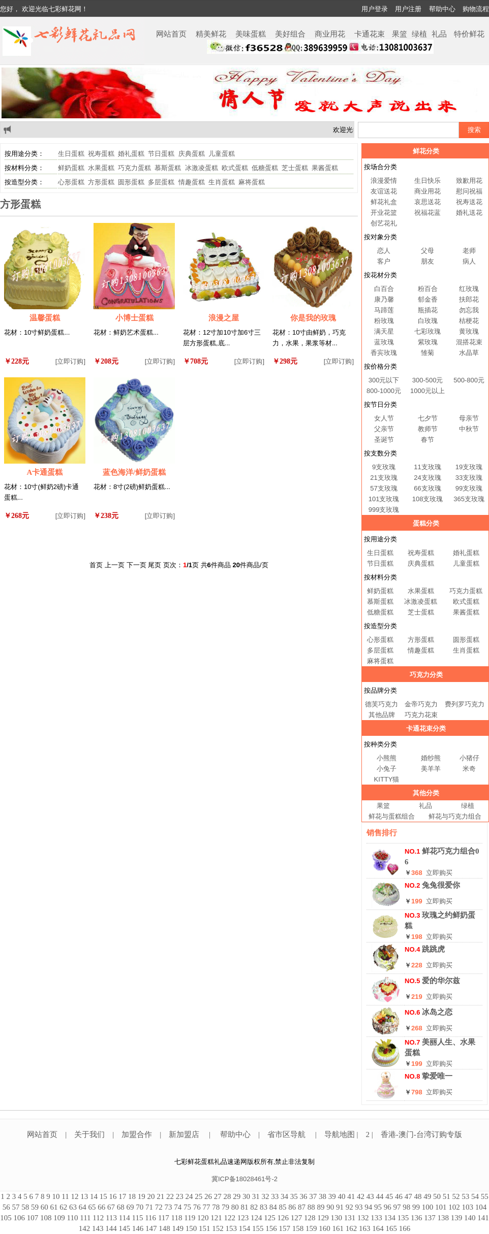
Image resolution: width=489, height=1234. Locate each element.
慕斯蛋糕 (168, 168)
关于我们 (89, 1134)
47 (408, 1196)
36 (303, 1196)
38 (322, 1196)
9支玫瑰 (383, 467)
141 (483, 1218)
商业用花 (330, 34)
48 (417, 1196)
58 (25, 1207)
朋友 (427, 261)
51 (446, 1196)
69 (130, 1207)
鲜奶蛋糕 (71, 168)
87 (301, 1207)
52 (456, 1196)
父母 (427, 250)
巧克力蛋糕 (134, 168)
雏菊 (427, 352)
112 (98, 1218)
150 (191, 1228)
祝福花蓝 (427, 212)
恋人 (383, 250)
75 (187, 1207)
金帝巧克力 (421, 704)
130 (336, 1218)
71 (149, 1207)
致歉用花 (469, 180)
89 (321, 1207)
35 (294, 1196)
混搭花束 (469, 342)
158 (298, 1228)
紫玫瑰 (428, 342)
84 (273, 1207)
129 (323, 1218)
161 (338, 1228)
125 (270, 1218)
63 (73, 1207)
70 (139, 1207)
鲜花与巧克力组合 (455, 816)
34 (284, 1196)
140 (470, 1218)
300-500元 (427, 380)
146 (138, 1228)
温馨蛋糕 (44, 318)
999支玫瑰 (384, 509)
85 (283, 1207)
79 (225, 1207)
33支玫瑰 (468, 477)
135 (403, 1218)
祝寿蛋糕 (101, 153)
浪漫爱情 (384, 180)
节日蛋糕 (161, 153)
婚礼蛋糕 (131, 153)
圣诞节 (384, 439)
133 (376, 1218)
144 (111, 1228)
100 (428, 1207)
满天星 (384, 331)
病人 (469, 261)
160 (324, 1228)
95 (378, 1207)
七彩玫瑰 (427, 331)
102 (454, 1207)
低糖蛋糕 (265, 168)
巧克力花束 (421, 715)
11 (65, 1196)
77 (206, 1207)
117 (163, 1218)
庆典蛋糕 (191, 153)
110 (72, 1218)
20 (151, 1196)
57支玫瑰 (383, 488)
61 (54, 1207)
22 (170, 1196)
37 (313, 1196)
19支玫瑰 (468, 467)
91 (340, 1207)
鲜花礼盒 (384, 202)
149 (178, 1228)
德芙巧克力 (381, 704)
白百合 (384, 289)
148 (164, 1228)
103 (468, 1207)
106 (19, 1218)
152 (218, 1228)
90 (330, 1207)
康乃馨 (384, 299)
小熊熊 (386, 758)
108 (46, 1218)
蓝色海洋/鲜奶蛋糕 (134, 472)
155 (258, 1228)
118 (176, 1218)
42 (360, 1196)
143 (98, 1228)
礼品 (439, 34)
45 (389, 1196)
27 (218, 1196)
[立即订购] (70, 361)
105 (6, 1218)
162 (351, 1228)
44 (379, 1196)
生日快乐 (427, 180)
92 (349, 1207)
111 (85, 1218)
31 (256, 1196)
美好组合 (290, 34)
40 (341, 1196)
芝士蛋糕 (295, 168)
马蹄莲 (384, 310)
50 (437, 1196)
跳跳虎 (433, 949)
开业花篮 (384, 212)
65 (92, 1207)
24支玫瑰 (427, 477)
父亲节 (384, 429)
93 (359, 1207)
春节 (427, 439)
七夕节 (428, 418)
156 (271, 1228)
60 (44, 1207)
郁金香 (428, 299)
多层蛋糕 (161, 182)
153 (231, 1228)
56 (6, 1207)
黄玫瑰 (469, 331)
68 (121, 1207)
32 (265, 1196)
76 (197, 1207)
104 (481, 1207)
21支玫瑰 (383, 477)
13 (84, 1196)
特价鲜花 (469, 34)
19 (141, 1196)
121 (216, 1218)
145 (125, 1228)
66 (101, 1207)
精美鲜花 (211, 34)
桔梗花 (469, 320)
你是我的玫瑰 (313, 318)
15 (103, 1196)
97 (397, 1207)
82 (254, 1207)
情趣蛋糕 (191, 182)
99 (416, 1207)
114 (124, 1218)
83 (263, 1207)
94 (368, 1207)
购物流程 (476, 9)
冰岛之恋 (437, 1012)
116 (150, 1218)
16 (112, 1196)
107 (33, 1218)
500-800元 (468, 380)
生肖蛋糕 (221, 182)
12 (74, 1196)
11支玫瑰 (427, 467)
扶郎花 (469, 299)
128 (310, 1218)
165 (392, 1228)
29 (236, 1196)
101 (441, 1207)
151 (204, 1228)
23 (180, 1196)
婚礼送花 (469, 212)
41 (351, 1196)
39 (332, 1196)
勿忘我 (469, 310)
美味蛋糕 (250, 34)
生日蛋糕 (71, 153)
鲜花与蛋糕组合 (392, 816)
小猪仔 (469, 758)
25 (198, 1196)
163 (365, 1228)
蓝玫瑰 (384, 342)
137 (430, 1218)
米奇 (469, 768)
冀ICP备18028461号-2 (244, 1179)
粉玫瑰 (384, 320)
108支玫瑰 (427, 499)
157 (285, 1228)
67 (111, 1207)
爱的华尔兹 (441, 981)
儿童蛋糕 (221, 153)
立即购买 (439, 872)
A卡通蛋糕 (45, 472)
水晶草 (469, 352)
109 (59, 1218)
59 (35, 1207)
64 (82, 1207)
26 (208, 1196)
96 (387, 1207)
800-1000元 (383, 391)
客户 (383, 261)
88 (311, 1207)
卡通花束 (369, 34)
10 (56, 1196)
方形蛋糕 (101, 182)
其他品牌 (382, 715)
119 (189, 1218)
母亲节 (469, 418)
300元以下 (384, 380)
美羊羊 (431, 768)
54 (475, 1196)
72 (159, 1207)
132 (363, 1218)
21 (160, 1196)
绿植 (419, 34)
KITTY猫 (387, 779)
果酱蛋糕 (325, 168)
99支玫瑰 (468, 488)
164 (378, 1228)
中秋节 (469, 429)
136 (416, 1218)
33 (275, 1196)
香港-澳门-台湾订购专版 (421, 1134)
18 (132, 1196)
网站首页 (171, 34)
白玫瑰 (428, 320)
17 (122, 1196)
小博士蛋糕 (134, 318)
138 (443, 1218)
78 (216, 1207)
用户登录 (374, 9)
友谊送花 (384, 191)
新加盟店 (184, 1134)
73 (168, 1207)
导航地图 (340, 1134)
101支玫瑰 (384, 499)
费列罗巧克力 (464, 704)
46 (399, 1196)
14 (94, 1196)
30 (246, 1196)
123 (243, 1218)
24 (189, 1196)
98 (406, 1207)
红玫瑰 (469, 289)
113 (111, 1218)
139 (457, 1218)
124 (256, 1218)
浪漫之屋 (223, 318)
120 (203, 1218)
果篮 (399, 34)
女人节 (384, 418)
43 (370, 1196)
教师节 (428, 429)
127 (296, 1218)
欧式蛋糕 (235, 168)
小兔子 (386, 768)
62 (63, 1207)
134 (389, 1218)
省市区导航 (287, 1134)
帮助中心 (442, 9)
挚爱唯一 (437, 1076)
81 (245, 1207)
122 (229, 1218)
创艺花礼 (384, 223)
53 (465, 1196)
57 (16, 1207)
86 (292, 1207)
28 (227, 1196)
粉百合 (428, 289)
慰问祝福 (469, 191)
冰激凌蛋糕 (201, 168)
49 (427, 1196)
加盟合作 (136, 1134)
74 (177, 1207)
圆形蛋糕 (131, 182)
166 (405, 1228)
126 (283, 1218)
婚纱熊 (431, 758)
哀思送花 (427, 202)
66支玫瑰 (427, 488)
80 (235, 1207)
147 (151, 1228)
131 (350, 1218)
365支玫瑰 (468, 499)
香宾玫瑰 (384, 352)
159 (311, 1228)
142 (84, 1228)
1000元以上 (427, 391)
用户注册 (408, 9)
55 (484, 1196)
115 (137, 1218)
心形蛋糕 (71, 182)
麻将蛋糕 (251, 182)
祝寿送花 (469, 202)
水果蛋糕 (101, 168)
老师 (469, 250)
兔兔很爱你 (441, 885)
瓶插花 (428, 310)
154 (245, 1228)
